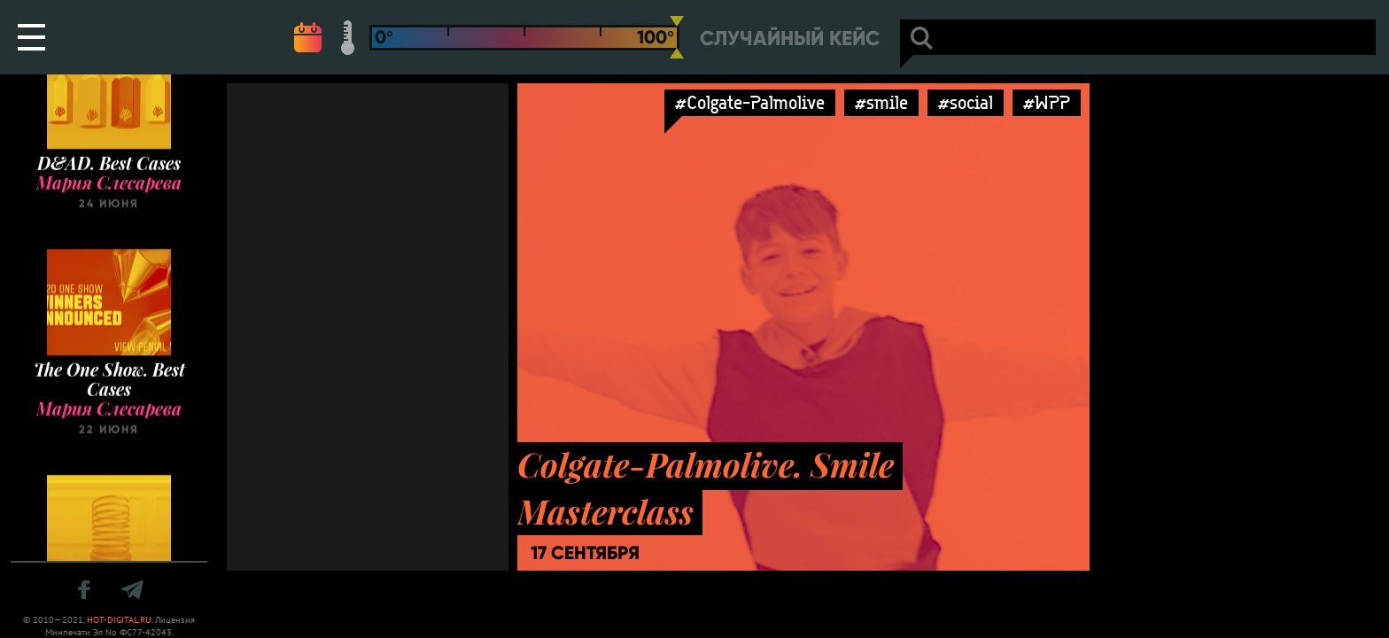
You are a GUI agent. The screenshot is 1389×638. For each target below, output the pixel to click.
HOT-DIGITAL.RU (119, 620)
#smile (881, 102)
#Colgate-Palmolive (750, 102)
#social (965, 102)
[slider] (677, 37)
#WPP (1046, 102)
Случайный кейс (790, 38)
